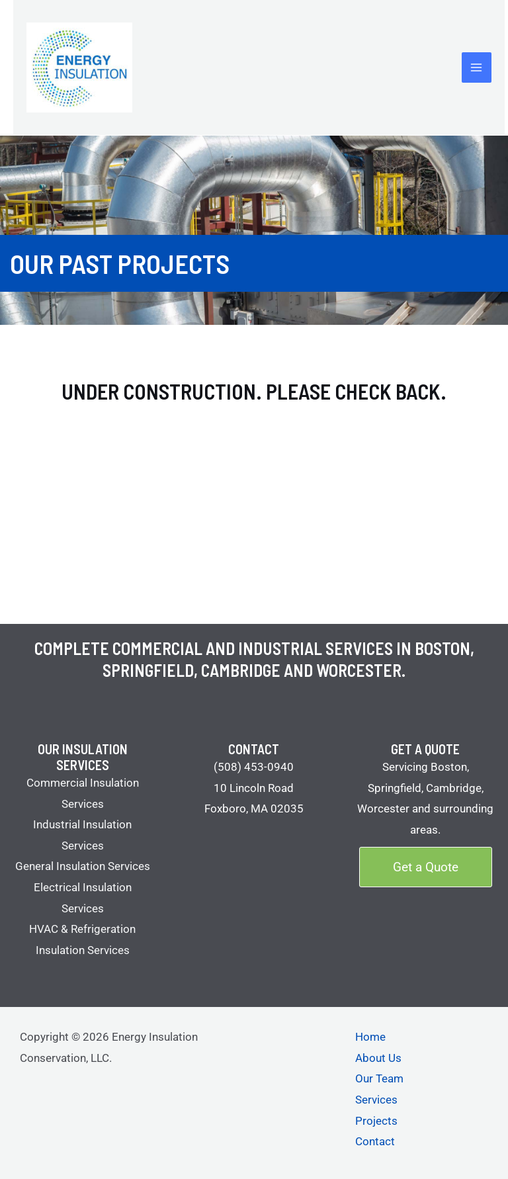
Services (376, 1099)
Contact (375, 1141)
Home (370, 1036)
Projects (376, 1120)
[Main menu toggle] (477, 67)
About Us (378, 1058)
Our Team (379, 1078)
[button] (425, 867)
